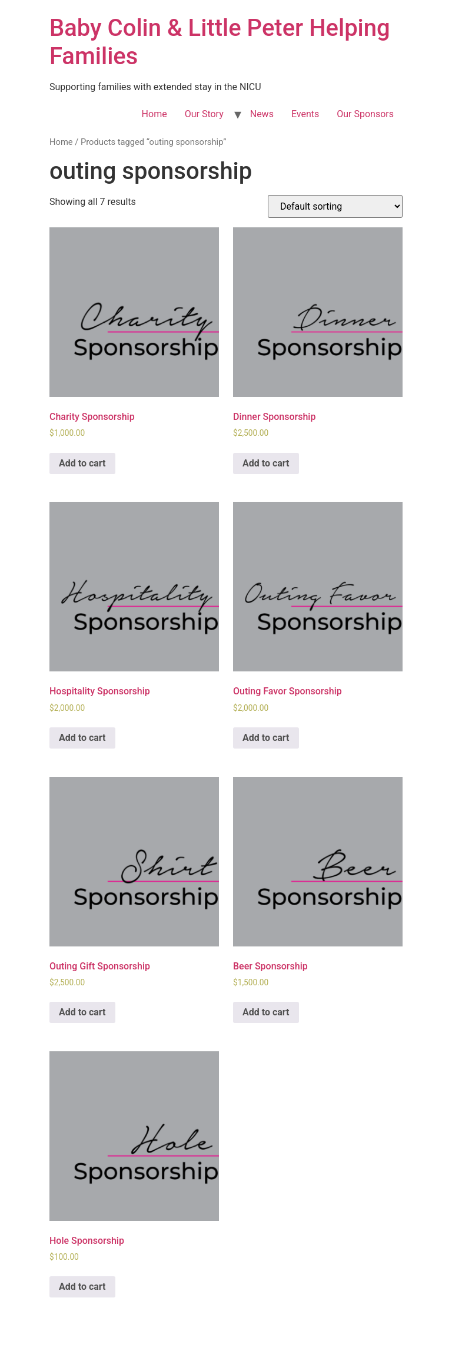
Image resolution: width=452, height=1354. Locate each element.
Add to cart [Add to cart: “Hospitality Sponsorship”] (82, 737)
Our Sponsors (365, 114)
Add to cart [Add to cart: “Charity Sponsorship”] (82, 463)
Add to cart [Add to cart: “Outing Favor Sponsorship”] (266, 737)
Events (305, 114)
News (262, 114)
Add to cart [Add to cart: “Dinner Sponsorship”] (266, 463)
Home (154, 114)
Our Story (204, 114)
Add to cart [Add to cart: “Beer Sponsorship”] (266, 1012)
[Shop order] (335, 206)
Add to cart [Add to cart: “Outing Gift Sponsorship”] (82, 1012)
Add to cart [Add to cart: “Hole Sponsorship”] (82, 1286)
